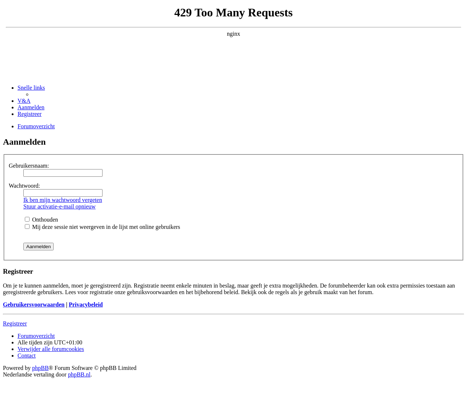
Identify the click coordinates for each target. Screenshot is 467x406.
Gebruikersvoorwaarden (34, 304)
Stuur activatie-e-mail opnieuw (59, 206)
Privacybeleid (86, 304)
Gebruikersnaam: (29, 166)
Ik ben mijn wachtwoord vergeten (62, 200)
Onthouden (41, 219)
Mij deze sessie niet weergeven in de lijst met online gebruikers (102, 227)
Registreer (15, 323)
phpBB (40, 368)
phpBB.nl (79, 374)
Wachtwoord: (24, 186)
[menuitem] (24, 101)
